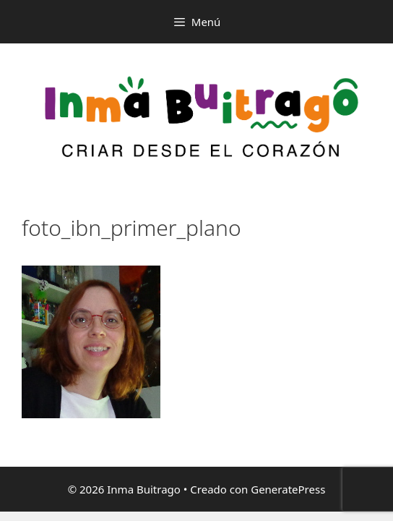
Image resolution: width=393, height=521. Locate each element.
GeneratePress (288, 489)
